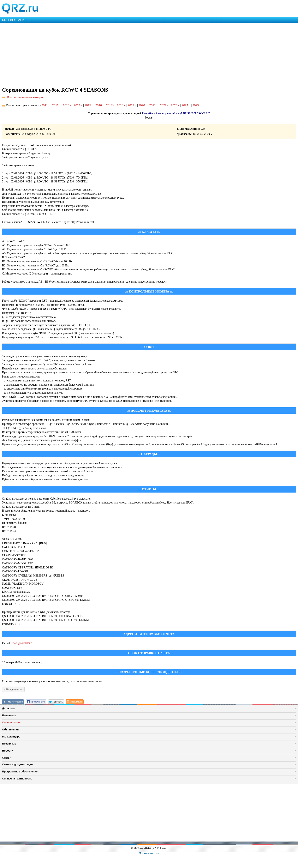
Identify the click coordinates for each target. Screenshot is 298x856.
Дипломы (8, 708)
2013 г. (67, 105)
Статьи (6, 757)
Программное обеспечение (19, 771)
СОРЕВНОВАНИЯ (14, 20)
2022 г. (164, 105)
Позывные (9, 715)
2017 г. (110, 105)
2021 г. (153, 105)
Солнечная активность (17, 778)
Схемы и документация (17, 764)
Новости (7, 750)
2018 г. (121, 105)
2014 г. (78, 105)
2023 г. (175, 105)
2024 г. (186, 105)
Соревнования (11, 722)
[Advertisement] (124, 54)
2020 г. (142, 105)
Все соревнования (22, 97)
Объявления (10, 729)
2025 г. (196, 105)
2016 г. (99, 105)
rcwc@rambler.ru (23, 643)
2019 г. (132, 105)
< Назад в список (13, 689)
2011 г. (45, 105)
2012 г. (56, 105)
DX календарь (11, 736)
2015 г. (89, 105)
